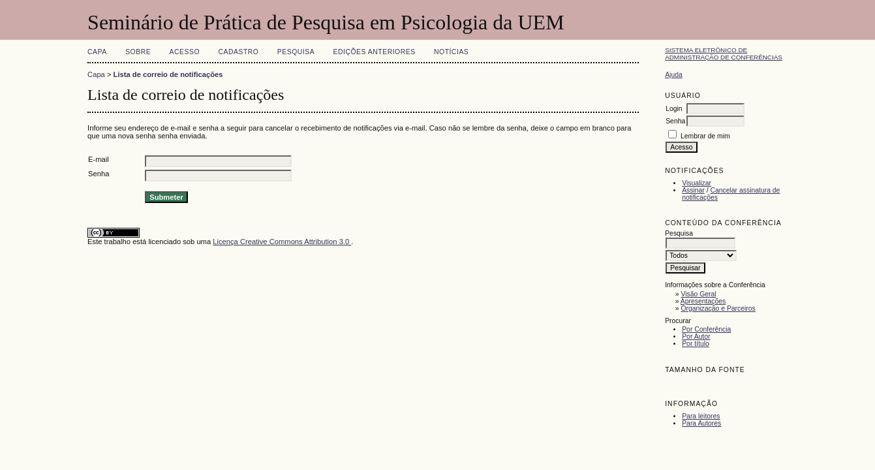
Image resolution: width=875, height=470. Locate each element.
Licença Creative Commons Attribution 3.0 (282, 241)
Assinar (693, 190)
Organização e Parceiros (718, 308)
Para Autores (701, 423)
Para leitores (701, 416)
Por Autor (696, 336)
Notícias (451, 51)
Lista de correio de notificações (168, 74)
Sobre (138, 51)
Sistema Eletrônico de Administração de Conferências (723, 53)
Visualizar (696, 183)
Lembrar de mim (705, 136)
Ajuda (674, 74)
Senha (675, 121)
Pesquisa (296, 51)
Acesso (185, 51)
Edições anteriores (374, 51)
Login (674, 108)
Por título (695, 343)
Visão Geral (698, 294)
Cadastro (238, 51)
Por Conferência (706, 329)
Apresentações (703, 301)
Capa (97, 51)
